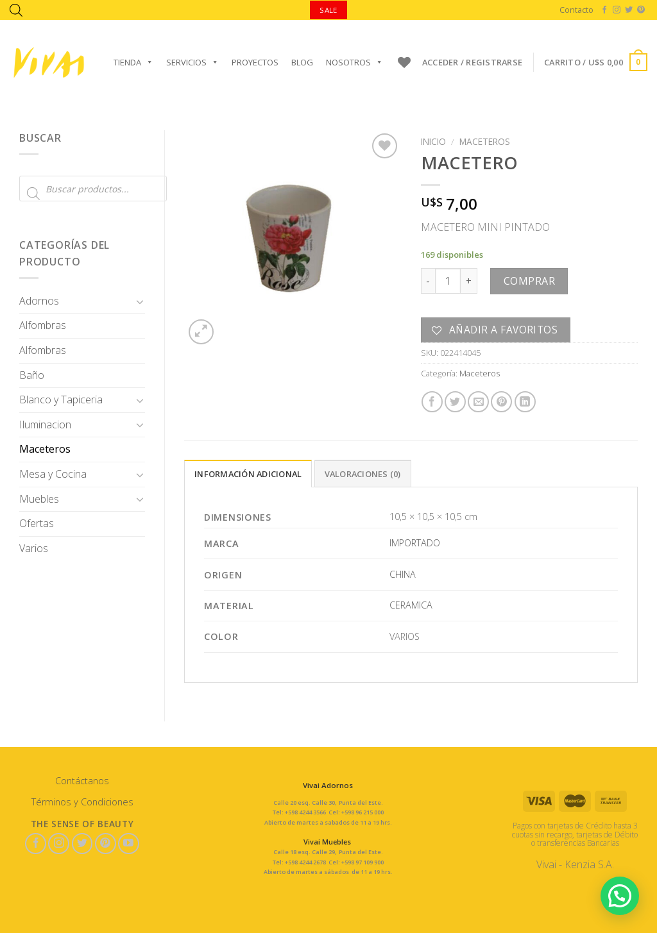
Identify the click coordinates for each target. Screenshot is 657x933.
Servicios (192, 62)
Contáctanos (82, 781)
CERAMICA (410, 605)
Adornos (39, 301)
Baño (31, 375)
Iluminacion (45, 424)
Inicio (433, 141)
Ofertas (36, 523)
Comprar (529, 281)
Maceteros (45, 449)
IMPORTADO (414, 543)
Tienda (133, 62)
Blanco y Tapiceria (61, 399)
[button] (619, 894)
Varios (33, 548)
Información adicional (248, 474)
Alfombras (42, 325)
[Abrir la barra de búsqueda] (16, 10)
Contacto (576, 9)
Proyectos (255, 62)
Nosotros (354, 62)
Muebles (39, 499)
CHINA (402, 574)
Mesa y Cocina (53, 474)
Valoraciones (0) (363, 474)
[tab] (248, 473)
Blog (302, 62)
